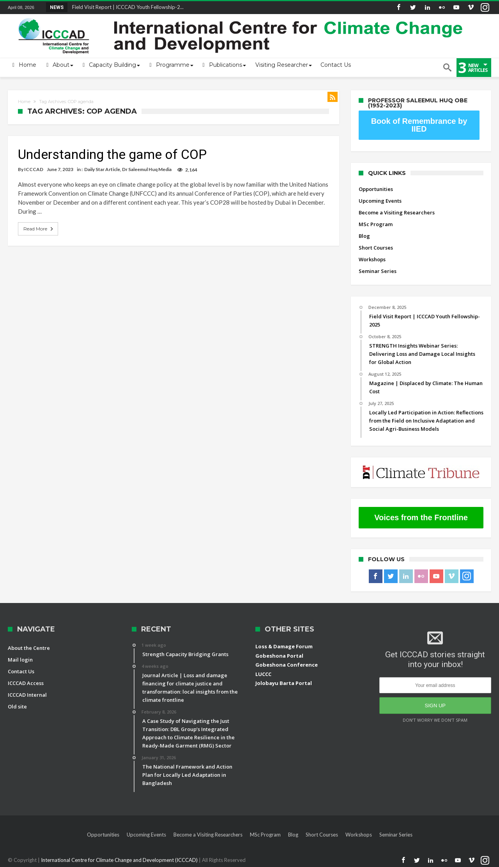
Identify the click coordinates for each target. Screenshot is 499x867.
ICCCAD (33, 169)
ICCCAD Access (26, 683)
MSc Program (376, 224)
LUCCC (263, 674)
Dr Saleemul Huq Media (147, 169)
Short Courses (376, 247)
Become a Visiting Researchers (397, 212)
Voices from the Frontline (421, 517)
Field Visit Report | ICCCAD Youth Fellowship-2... (126, 7)
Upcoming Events (380, 200)
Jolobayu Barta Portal (283, 683)
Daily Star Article (102, 169)
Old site (17, 706)
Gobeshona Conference (286, 664)
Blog (364, 235)
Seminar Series (377, 271)
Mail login (20, 659)
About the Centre (29, 647)
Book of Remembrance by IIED (419, 125)
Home (24, 101)
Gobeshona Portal (279, 655)
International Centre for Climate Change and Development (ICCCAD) (120, 860)
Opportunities (376, 189)
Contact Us (21, 671)
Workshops (372, 259)
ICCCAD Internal (27, 694)
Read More (39, 229)
